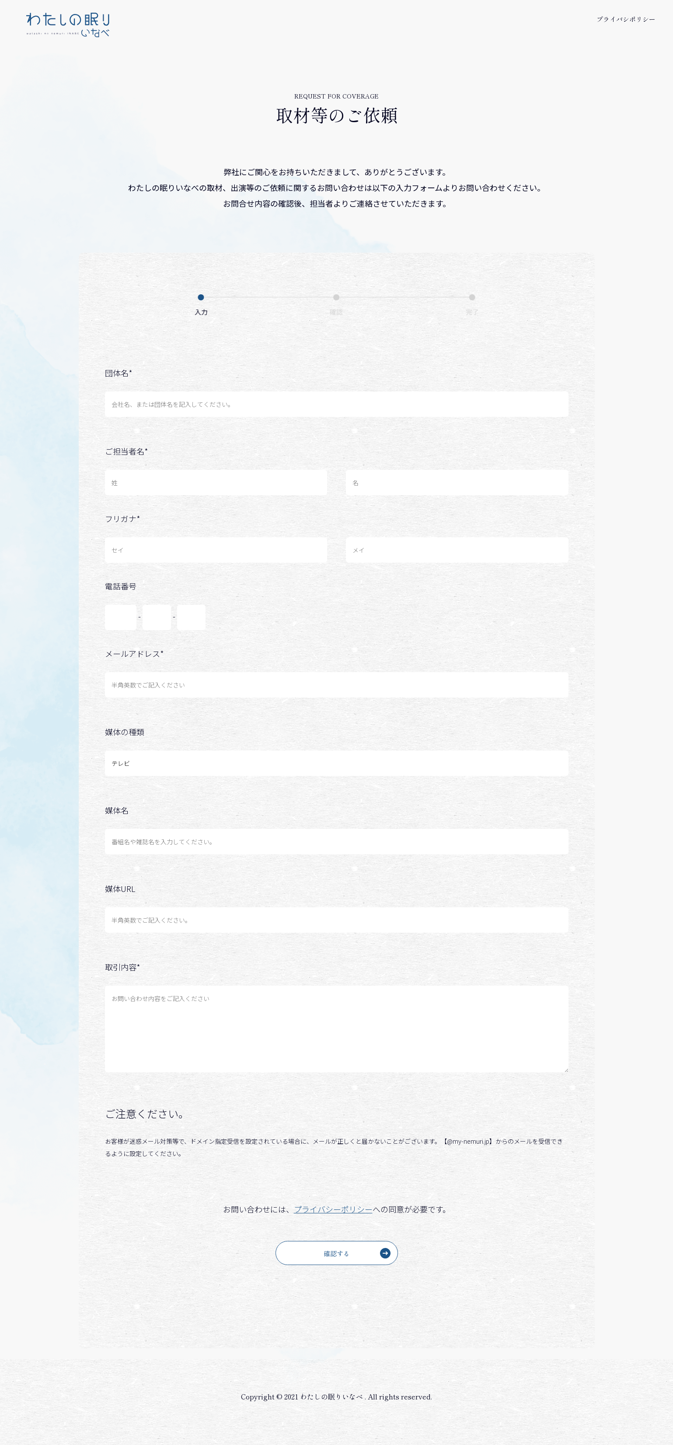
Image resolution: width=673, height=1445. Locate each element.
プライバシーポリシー (333, 1209)
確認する (357, 1253)
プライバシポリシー (626, 19)
